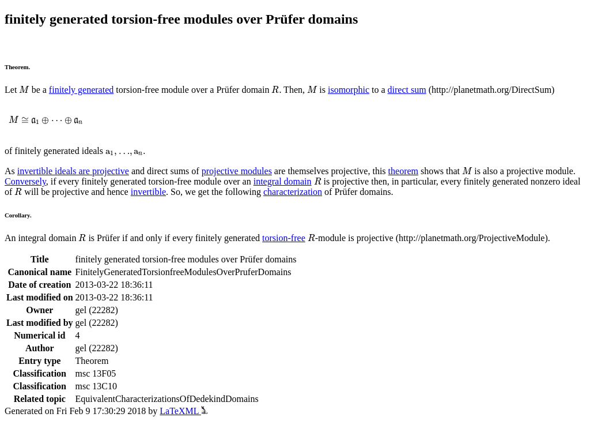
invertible (148, 192)
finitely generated (81, 90)
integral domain (283, 181)
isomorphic (348, 90)
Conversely (25, 181)
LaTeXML (183, 411)
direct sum (407, 90)
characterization (292, 192)
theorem (403, 171)
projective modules (237, 171)
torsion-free (283, 238)
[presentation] (24, 89)
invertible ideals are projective (73, 171)
